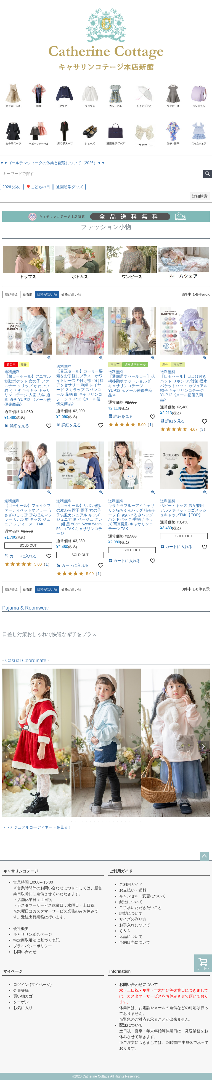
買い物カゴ (23, 996)
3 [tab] (79, 821)
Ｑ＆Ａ (125, 931)
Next (203, 746)
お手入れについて (134, 925)
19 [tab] (141, 821)
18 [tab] (137, 821)
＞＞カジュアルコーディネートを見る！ (37, 827)
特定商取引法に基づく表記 (36, 940)
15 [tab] (125, 821)
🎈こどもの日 (38, 187)
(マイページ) (41, 984)
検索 (207, 174)
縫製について (130, 913)
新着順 (28, 294)
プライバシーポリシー (32, 946)
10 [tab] (106, 821)
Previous (8, 746)
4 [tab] (83, 821)
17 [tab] (133, 821)
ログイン (21, 984)
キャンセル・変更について (142, 896)
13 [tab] (117, 821)
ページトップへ (204, 856)
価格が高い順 (71, 294)
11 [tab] (110, 821)
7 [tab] (94, 821)
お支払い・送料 (132, 890)
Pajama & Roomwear (25, 608)
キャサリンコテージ (20, 871)
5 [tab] (87, 821)
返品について (130, 936)
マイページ (13, 971)
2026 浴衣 (11, 187)
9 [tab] (102, 821)
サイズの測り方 (132, 919)
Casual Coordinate (25, 660)
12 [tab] (114, 821)
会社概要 (21, 928)
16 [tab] (129, 821)
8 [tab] (98, 821)
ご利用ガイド (120, 871)
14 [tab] (121, 821)
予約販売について (134, 942)
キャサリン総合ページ (32, 934)
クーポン (21, 1002)
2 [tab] (75, 821)
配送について (130, 902)
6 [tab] (90, 821)
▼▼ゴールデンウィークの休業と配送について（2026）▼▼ (52, 163)
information (120, 971)
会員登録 (21, 990)
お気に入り (23, 1007)
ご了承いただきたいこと (140, 907)
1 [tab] (71, 821)
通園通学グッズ (69, 187)
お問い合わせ (24, 951)
